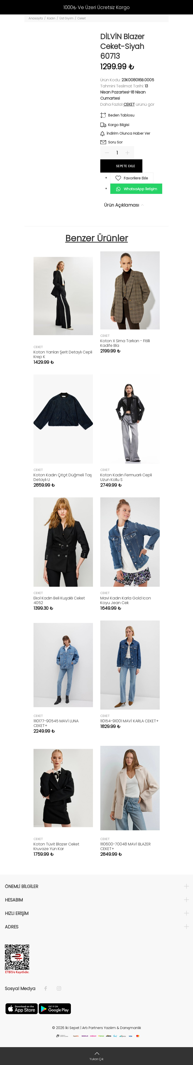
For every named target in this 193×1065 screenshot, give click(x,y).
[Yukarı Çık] (96, 1056)
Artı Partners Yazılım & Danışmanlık (111, 1027)
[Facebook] (48, 988)
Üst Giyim (66, 18)
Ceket (82, 18)
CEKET (129, 104)
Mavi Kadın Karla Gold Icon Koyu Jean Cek (125, 600)
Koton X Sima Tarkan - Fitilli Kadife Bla (125, 343)
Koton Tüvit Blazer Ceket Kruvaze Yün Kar (56, 846)
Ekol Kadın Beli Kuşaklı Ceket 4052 (59, 600)
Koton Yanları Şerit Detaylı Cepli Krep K (63, 354)
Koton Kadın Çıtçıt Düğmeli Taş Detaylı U (63, 477)
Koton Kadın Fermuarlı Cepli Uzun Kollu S (126, 477)
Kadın (51, 18)
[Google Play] (54, 1008)
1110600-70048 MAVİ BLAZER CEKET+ (125, 846)
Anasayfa (36, 18)
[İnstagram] (56, 988)
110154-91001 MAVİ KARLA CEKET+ (129, 721)
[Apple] (21, 1008)
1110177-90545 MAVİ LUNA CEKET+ (56, 723)
